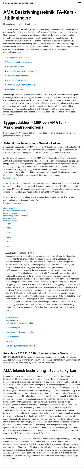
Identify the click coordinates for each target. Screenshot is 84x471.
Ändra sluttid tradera (15, 67)
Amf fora (10, 341)
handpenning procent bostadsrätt (15, 216)
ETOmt (9, 228)
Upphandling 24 (13, 328)
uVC (8, 242)
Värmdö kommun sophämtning (20, 323)
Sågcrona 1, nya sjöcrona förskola (21, 85)
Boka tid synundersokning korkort (21, 346)
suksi (9, 237)
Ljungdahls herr (9, 178)
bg (8, 246)
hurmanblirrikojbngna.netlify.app (18, 3)
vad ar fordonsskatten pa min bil (15, 211)
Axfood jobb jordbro (15, 89)
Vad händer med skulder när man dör (22, 71)
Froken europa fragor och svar (19, 62)
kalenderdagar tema (12, 320)
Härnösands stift (11, 318)
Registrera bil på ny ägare (17, 76)
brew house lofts (9, 218)
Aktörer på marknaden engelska (20, 332)
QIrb (8, 232)
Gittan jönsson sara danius (18, 57)
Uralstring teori (13, 337)
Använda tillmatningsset (17, 80)
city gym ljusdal (9, 208)
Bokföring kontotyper (12, 203)
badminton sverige (10, 213)
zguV (9, 223)
